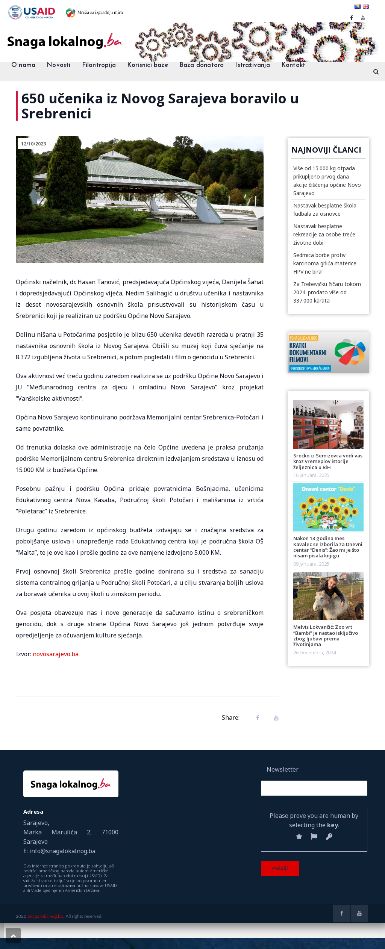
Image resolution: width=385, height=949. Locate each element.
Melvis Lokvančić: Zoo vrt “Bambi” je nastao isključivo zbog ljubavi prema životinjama (325, 636)
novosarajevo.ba (56, 654)
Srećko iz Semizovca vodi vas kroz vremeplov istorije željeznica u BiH (327, 461)
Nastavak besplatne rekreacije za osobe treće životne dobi (324, 234)
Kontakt (293, 65)
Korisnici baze (147, 65)
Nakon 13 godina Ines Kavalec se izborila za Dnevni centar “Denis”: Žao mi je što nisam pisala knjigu (327, 547)
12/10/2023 (33, 143)
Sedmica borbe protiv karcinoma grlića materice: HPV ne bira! (325, 263)
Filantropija (99, 65)
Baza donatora (201, 65)
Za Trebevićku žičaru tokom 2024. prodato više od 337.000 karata (327, 292)
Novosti (58, 65)
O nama (23, 65)
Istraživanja (252, 65)
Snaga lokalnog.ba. (45, 916)
